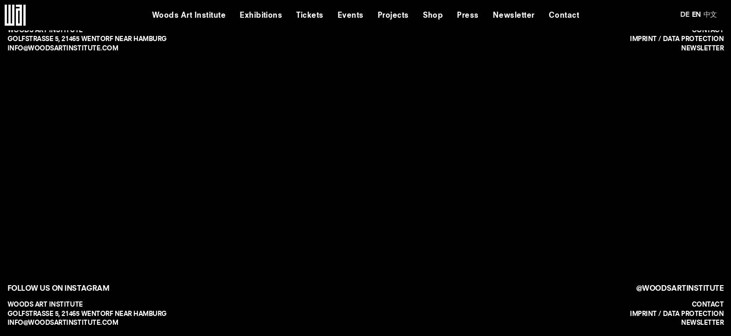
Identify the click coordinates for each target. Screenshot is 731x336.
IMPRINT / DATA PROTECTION (677, 39)
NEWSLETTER (702, 48)
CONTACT (708, 304)
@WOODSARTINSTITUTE (680, 288)
